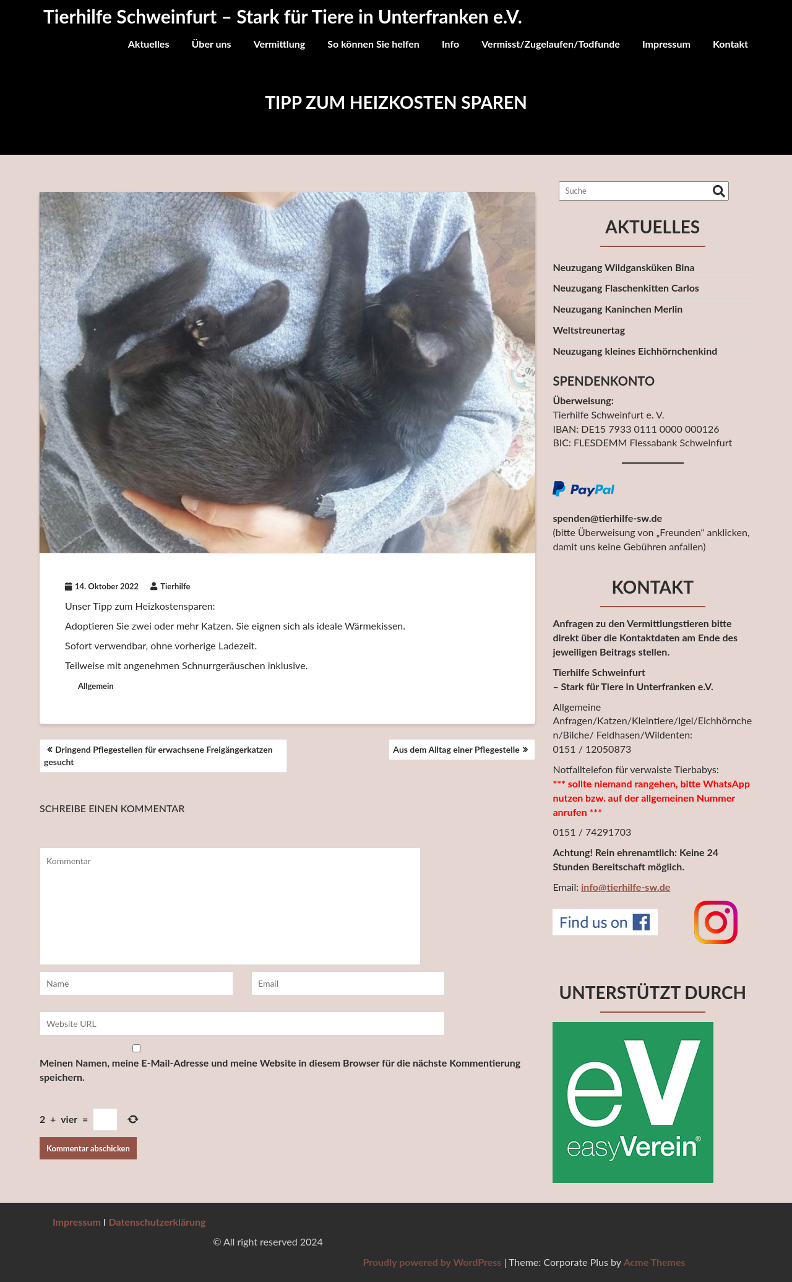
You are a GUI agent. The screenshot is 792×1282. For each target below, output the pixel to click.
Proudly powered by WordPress (670, 1262)
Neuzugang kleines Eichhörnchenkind (635, 351)
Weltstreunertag (589, 330)
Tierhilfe (170, 586)
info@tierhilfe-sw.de (625, 887)
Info (450, 44)
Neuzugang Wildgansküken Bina (623, 267)
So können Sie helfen (373, 44)
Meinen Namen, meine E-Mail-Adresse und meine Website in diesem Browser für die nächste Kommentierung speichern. (280, 1070)
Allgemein (96, 686)
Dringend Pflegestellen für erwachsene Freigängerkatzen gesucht (158, 755)
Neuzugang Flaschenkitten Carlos (626, 287)
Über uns (211, 44)
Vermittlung (280, 44)
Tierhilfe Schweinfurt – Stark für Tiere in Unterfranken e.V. (282, 16)
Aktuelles (149, 44)
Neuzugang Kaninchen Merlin (617, 308)
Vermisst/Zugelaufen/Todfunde (550, 44)
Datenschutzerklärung (157, 1222)
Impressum (666, 44)
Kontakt (730, 44)
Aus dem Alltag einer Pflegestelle (456, 749)
